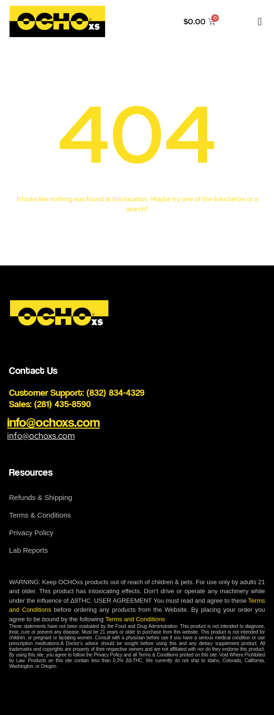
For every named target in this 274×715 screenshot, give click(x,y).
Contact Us (33, 370)
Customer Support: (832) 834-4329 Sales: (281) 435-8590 (77, 398)
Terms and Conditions (135, 619)
